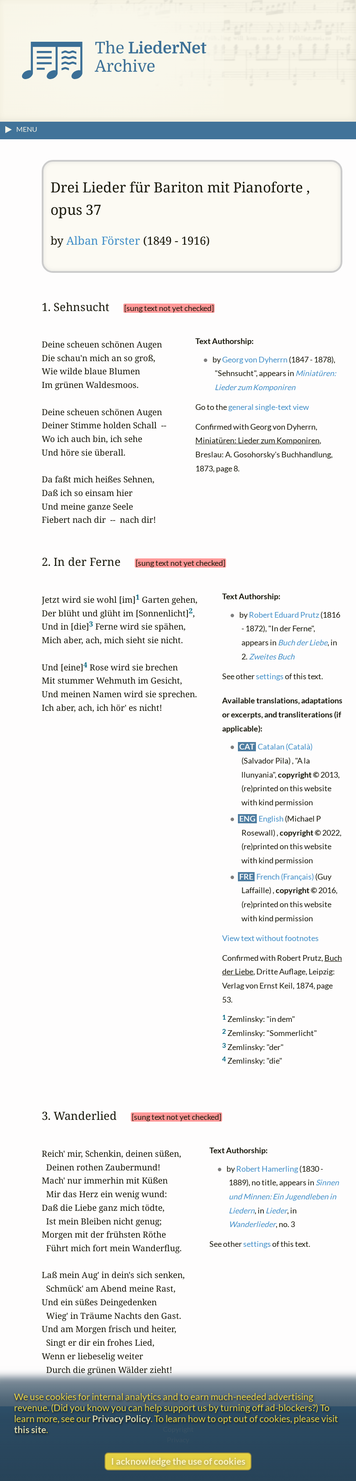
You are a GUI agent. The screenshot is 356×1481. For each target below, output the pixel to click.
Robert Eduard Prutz (284, 614)
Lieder (276, 1210)
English (271, 818)
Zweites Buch (272, 656)
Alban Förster (103, 240)
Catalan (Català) (285, 746)
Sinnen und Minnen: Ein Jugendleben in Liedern (284, 1196)
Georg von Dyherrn (255, 359)
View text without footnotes (270, 937)
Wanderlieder (252, 1224)
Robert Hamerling (267, 1168)
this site (30, 1429)
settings (270, 676)
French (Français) (285, 876)
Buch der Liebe (302, 642)
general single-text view (268, 407)
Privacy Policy (121, 1418)
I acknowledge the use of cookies (178, 1461)
